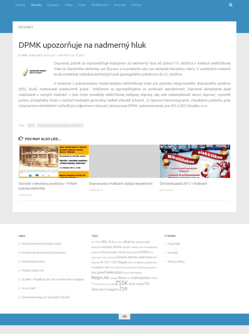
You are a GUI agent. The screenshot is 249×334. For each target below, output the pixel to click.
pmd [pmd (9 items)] (126, 272)
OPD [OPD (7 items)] (112, 267)
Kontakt (173, 252)
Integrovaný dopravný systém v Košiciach (60, 125)
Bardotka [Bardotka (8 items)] (96, 247)
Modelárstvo (100, 5)
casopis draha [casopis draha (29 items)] (111, 247)
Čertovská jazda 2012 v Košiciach (183, 183)
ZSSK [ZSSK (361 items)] (121, 283)
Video (69, 5)
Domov (20, 5)
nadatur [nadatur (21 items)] (99, 267)
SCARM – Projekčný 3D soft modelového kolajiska (53, 279)
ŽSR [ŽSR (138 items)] (123, 288)
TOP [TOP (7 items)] (129, 278)
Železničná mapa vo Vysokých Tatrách (46, 297)
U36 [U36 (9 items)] (97, 284)
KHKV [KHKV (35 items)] (144, 252)
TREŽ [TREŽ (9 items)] (154, 278)
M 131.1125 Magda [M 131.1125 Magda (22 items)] (113, 262)
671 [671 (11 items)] (116, 242)
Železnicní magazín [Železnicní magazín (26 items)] (105, 289)
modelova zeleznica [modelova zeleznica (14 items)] (145, 262)
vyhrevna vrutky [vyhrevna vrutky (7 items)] (107, 284)
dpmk (31, 125)
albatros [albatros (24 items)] (129, 242)
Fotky (82, 5)
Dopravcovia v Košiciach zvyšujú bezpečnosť (121, 183)
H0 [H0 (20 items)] (120, 252)
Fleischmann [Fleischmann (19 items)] (109, 252)
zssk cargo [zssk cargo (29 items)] (136, 283)
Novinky (36, 5)
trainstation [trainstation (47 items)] (141, 278)
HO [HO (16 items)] (124, 252)
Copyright (174, 243)
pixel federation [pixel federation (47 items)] (110, 272)
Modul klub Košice (33, 261)
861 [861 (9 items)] (120, 242)
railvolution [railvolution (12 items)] (135, 272)
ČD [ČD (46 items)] (147, 283)
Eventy (136, 5)
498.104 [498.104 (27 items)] (107, 242)
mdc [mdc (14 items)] (130, 262)
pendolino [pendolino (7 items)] (152, 267)
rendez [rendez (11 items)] (114, 278)
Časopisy (53, 5)
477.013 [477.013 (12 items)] (95, 242)
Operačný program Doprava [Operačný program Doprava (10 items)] (131, 267)
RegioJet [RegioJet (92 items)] (100, 277)
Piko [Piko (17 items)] (94, 272)
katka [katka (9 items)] (129, 252)
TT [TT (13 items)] (92, 283)
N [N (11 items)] (92, 267)
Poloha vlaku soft (33, 270)
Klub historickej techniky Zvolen (42, 243)
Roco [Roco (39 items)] (122, 278)
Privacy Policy (176, 261)
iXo (25, 55)
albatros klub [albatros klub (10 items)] (143, 242)
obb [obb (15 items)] (106, 267)
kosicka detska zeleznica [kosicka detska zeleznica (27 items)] (134, 257)
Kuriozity (120, 5)
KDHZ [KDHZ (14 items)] (136, 252)
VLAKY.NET (29, 288)
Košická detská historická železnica (44, 252)
